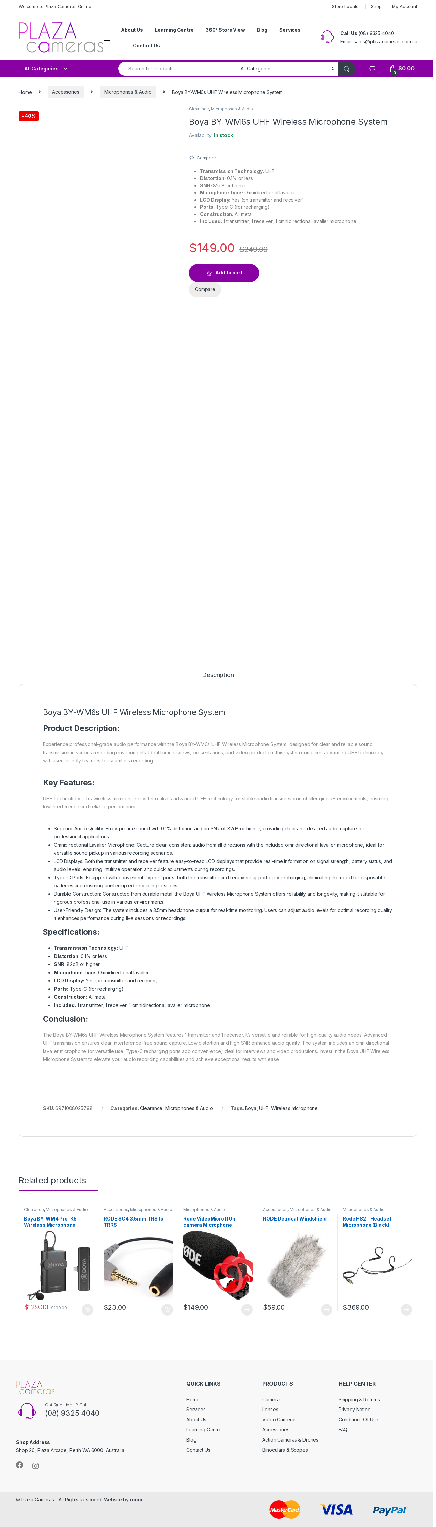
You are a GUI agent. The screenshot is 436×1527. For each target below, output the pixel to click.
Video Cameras (279, 1419)
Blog (262, 30)
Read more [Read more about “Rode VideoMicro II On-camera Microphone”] (247, 1310)
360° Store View (225, 30)
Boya (250, 1108)
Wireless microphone (294, 1108)
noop (136, 1499)
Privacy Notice (355, 1409)
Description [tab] (218, 675)
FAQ (343, 1429)
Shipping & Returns (359, 1399)
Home (25, 92)
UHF (263, 1108)
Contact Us (146, 45)
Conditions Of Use (359, 1419)
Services (290, 30)
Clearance (199, 108)
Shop (376, 6)
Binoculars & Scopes (285, 1450)
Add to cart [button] (87, 1310)
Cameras (272, 1399)
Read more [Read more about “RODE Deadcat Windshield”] (326, 1310)
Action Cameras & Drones (290, 1440)
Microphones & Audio (128, 92)
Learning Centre (174, 30)
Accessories (65, 92)
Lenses (270, 1409)
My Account (404, 6)
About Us (132, 30)
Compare (206, 157)
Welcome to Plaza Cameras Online (55, 6)
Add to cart (229, 273)
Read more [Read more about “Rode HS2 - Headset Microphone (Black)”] (406, 1310)
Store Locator (346, 6)
